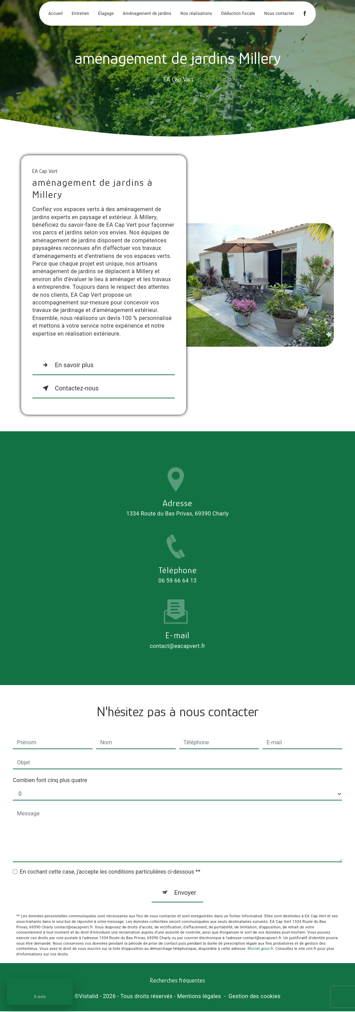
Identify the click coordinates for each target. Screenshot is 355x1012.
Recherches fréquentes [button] (177, 981)
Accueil (55, 13)
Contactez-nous (70, 388)
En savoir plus (68, 365)
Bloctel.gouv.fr (260, 938)
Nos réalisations (196, 13)
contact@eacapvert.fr (177, 635)
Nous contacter (279, 13)
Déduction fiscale (238, 13)
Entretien (80, 13)
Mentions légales (199, 996)
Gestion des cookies (254, 996)
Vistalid (88, 996)
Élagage (106, 13)
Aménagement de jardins (147, 13)
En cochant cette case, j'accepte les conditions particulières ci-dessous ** (110, 860)
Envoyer (185, 881)
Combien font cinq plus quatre (50, 769)
